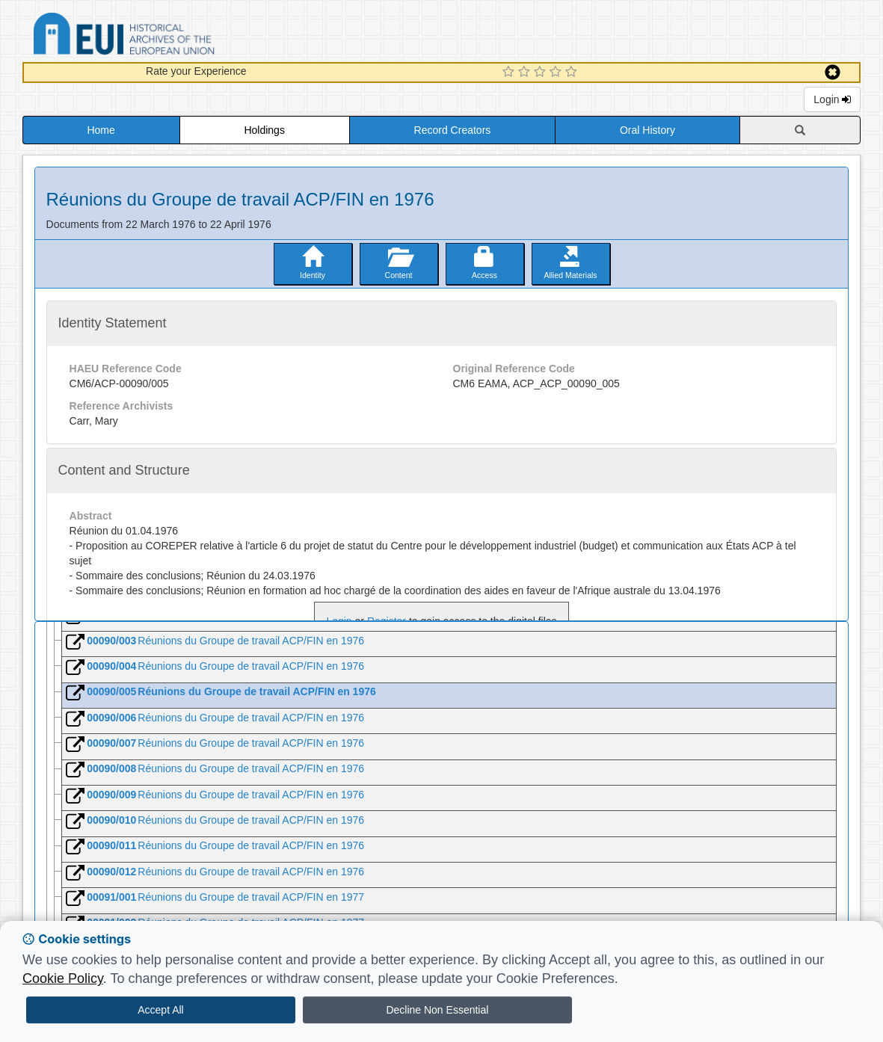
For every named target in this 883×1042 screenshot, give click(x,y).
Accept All (160, 1010)
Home (100, 130)
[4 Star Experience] (557, 72)
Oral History (647, 130)
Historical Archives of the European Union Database (166, 36)
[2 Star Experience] (526, 72)
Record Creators (452, 130)
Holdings (264, 130)
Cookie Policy (62, 978)
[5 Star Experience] (573, 72)
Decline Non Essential (437, 1010)
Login (832, 99)
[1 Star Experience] (510, 72)
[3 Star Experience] (542, 72)
